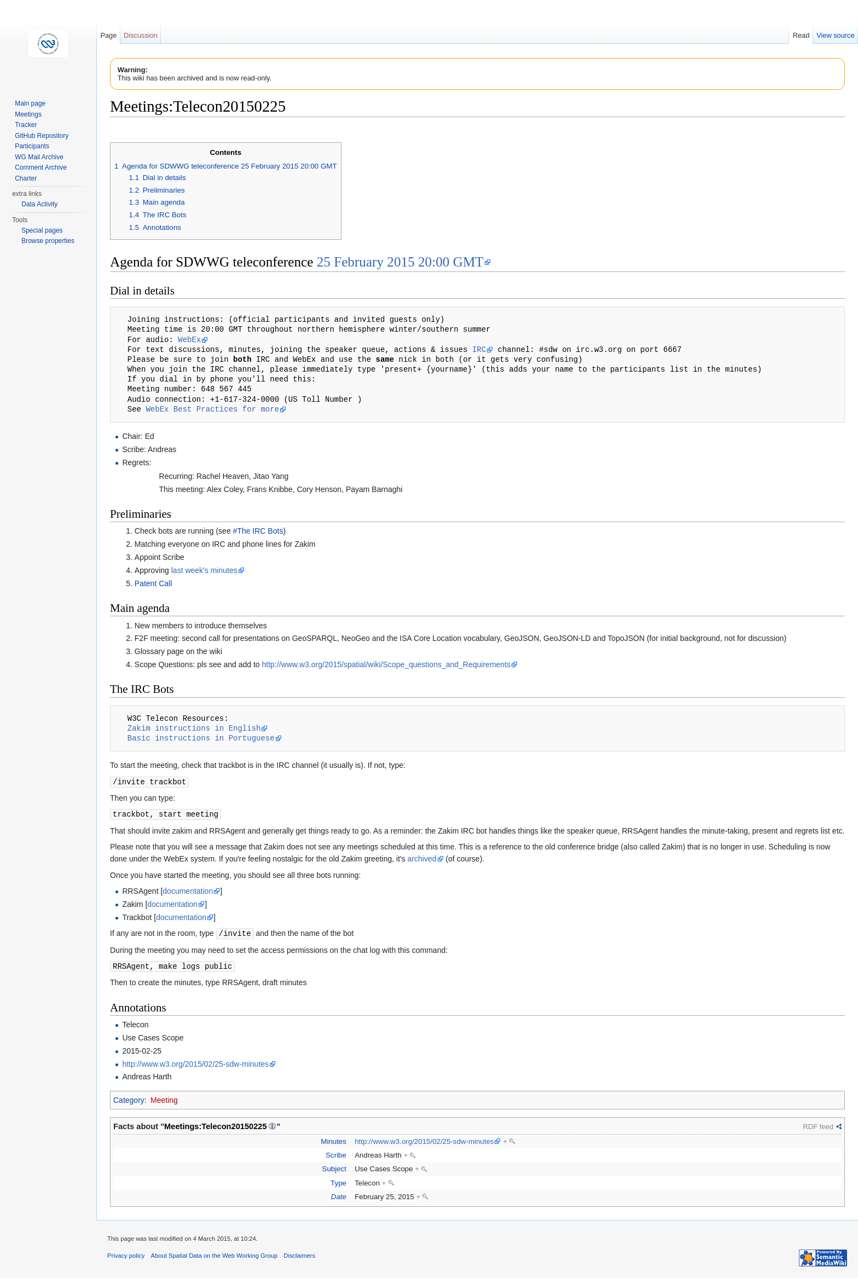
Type (338, 1181)
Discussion (141, 35)
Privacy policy (125, 1253)
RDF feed (818, 1124)
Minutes (333, 1139)
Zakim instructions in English (194, 728)
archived (422, 857)
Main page (30, 103)
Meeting (164, 1098)
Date (338, 1194)
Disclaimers (299, 1253)
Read (801, 35)
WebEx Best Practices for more (212, 409)
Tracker (26, 125)
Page (108, 35)
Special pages (41, 230)
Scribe (336, 1153)
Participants (32, 146)
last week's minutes (204, 570)
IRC (479, 349)
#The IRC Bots (258, 531)
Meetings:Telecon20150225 (215, 1124)
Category (128, 1098)
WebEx (189, 339)
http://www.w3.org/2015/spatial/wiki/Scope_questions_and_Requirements (386, 664)
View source (835, 35)
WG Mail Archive (39, 157)
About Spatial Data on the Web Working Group (214, 1253)
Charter (26, 178)
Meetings (28, 114)
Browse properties (47, 241)
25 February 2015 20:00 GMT (400, 262)
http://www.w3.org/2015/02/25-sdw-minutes (195, 1061)
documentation (188, 890)
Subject (334, 1167)
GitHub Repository (41, 136)
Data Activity (39, 204)
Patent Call (153, 583)
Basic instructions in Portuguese (201, 738)
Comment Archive (41, 167)
